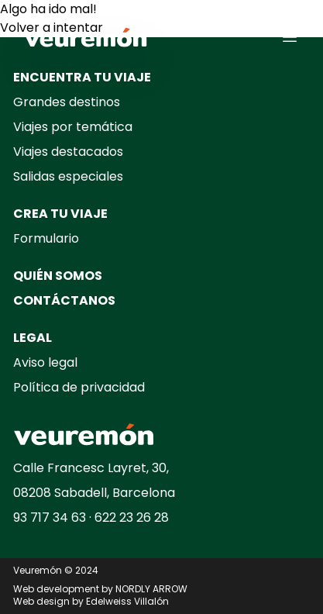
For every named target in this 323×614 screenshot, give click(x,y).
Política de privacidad (79, 387)
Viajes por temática (72, 127)
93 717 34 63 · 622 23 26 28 (91, 517)
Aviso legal (45, 362)
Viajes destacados (68, 151)
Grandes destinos (66, 102)
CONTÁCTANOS (64, 300)
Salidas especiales (68, 176)
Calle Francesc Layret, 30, (91, 468)
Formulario (46, 238)
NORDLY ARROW (151, 588)
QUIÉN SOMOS (57, 276)
